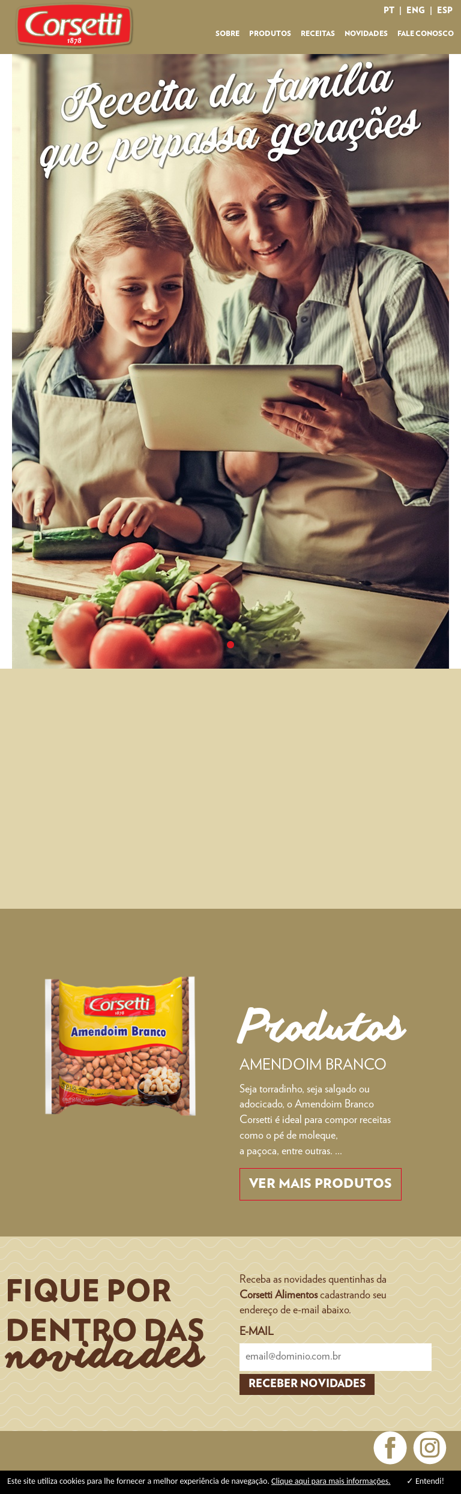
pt (389, 11)
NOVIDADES (366, 33)
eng (415, 11)
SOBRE (227, 33)
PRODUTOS (270, 33)
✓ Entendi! (425, 1481)
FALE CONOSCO (425, 33)
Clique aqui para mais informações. (331, 1481)
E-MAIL (256, 1332)
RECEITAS (318, 33)
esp (445, 11)
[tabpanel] (230, 361)
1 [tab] (230, 645)
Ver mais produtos (320, 1183)
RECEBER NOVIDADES (307, 1384)
